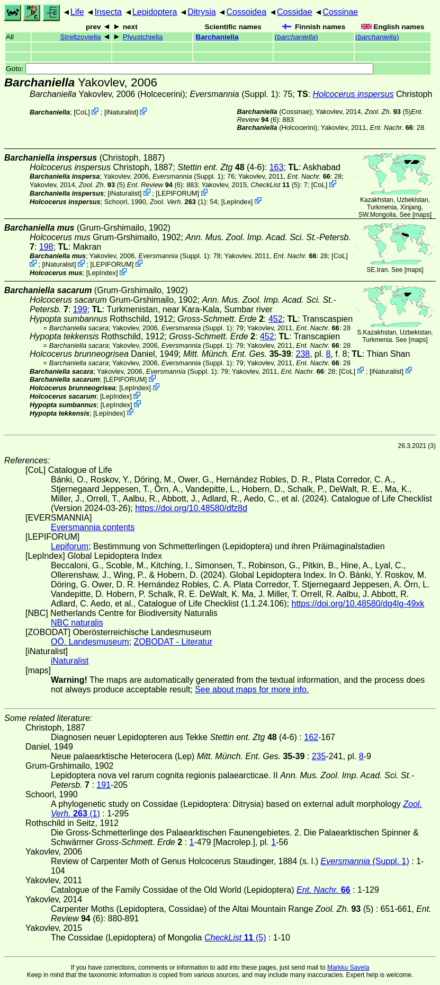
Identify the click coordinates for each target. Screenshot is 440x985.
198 (46, 246)
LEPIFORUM (177, 193)
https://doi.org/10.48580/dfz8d (191, 508)
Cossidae (294, 11)
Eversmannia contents (92, 527)
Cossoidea (246, 11)
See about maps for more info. (252, 689)
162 (311, 737)
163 (277, 167)
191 (103, 784)
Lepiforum (69, 546)
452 (275, 318)
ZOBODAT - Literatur (173, 641)
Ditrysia (201, 11)
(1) (178, 201)
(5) (388, 112)
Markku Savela (348, 967)
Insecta (108, 11)
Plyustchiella (143, 37)
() (296, 37)
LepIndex (237, 201)
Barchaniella (217, 37)
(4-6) (221, 167)
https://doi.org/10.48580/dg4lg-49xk (357, 603)
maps (421, 214)
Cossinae (340, 11)
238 (303, 353)
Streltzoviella (80, 37)
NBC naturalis (77, 622)
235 (319, 756)
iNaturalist (121, 112)
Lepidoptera (154, 11)
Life (77, 11)
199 (80, 309)
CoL (82, 112)
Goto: (189, 69)
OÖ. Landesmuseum (90, 641)
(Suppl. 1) (234, 94)
